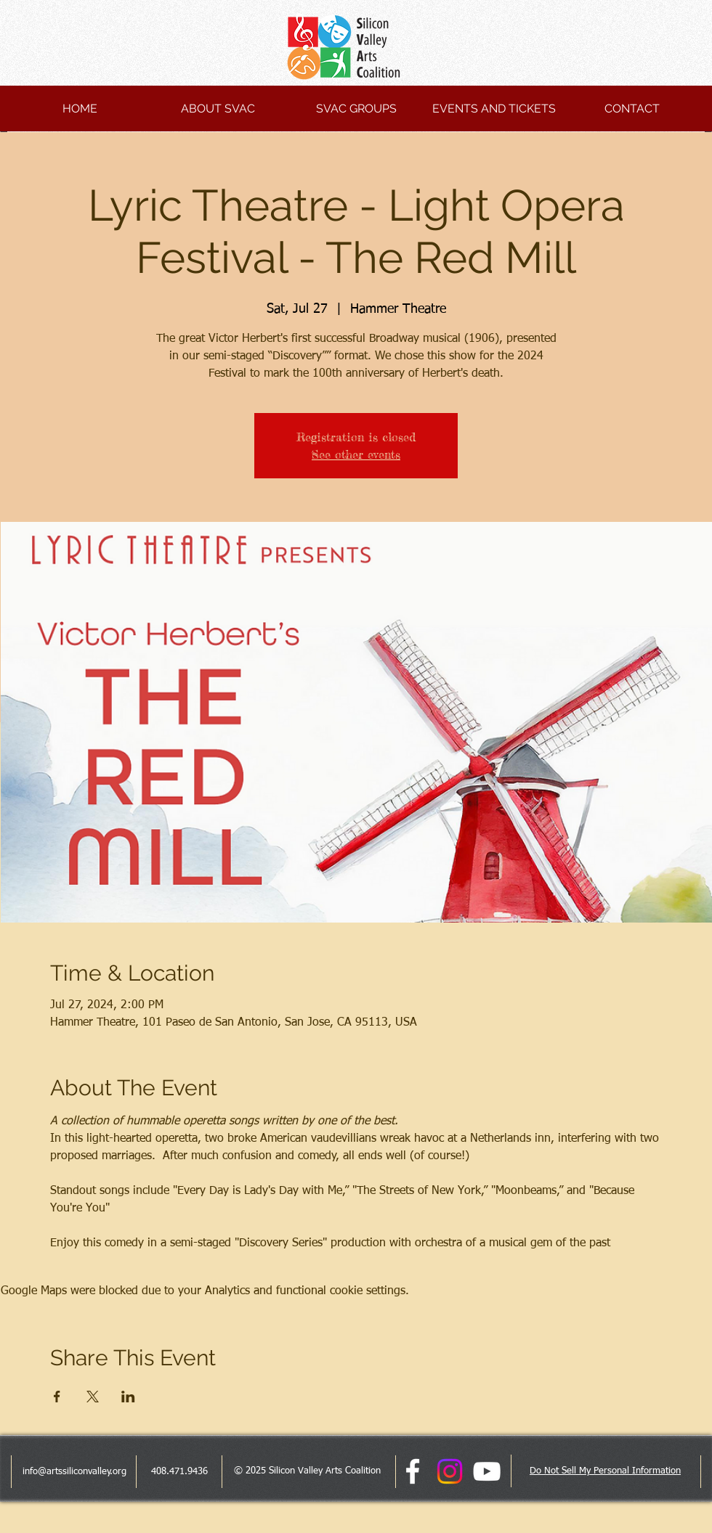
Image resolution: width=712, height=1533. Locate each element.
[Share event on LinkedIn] (128, 1396)
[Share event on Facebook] (57, 1396)
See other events (356, 454)
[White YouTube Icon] (486, 1471)
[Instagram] (449, 1471)
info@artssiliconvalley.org (74, 1471)
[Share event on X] (93, 1396)
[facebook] (412, 1471)
